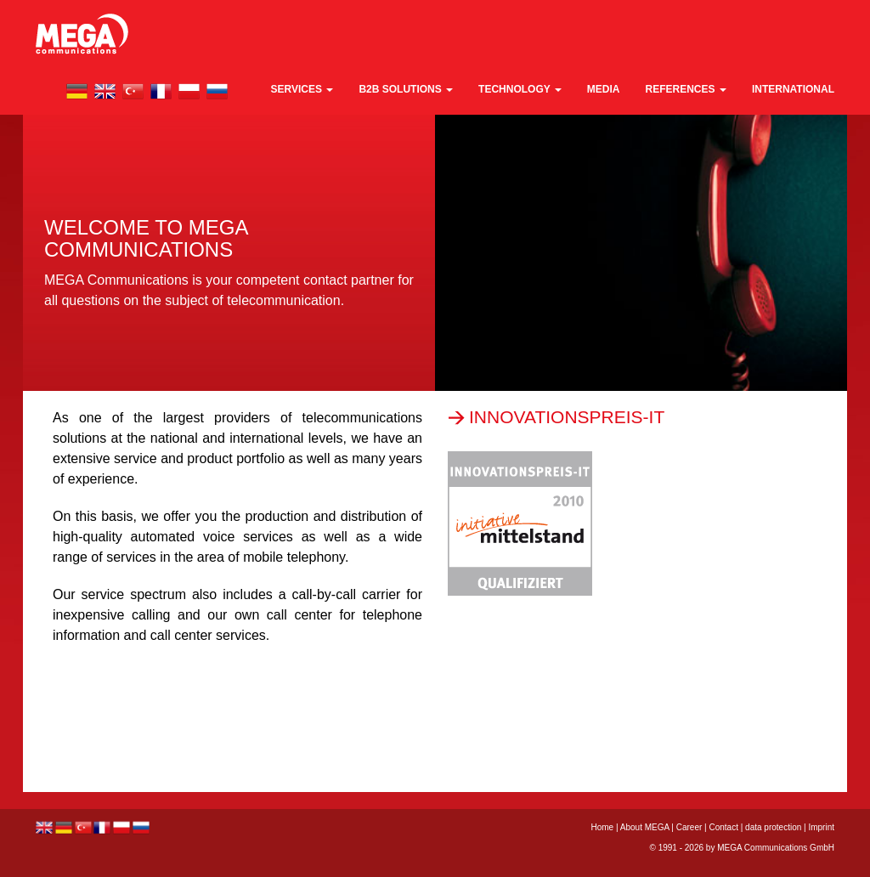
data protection (773, 827)
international (793, 89)
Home (601, 827)
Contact (723, 827)
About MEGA (644, 827)
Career (689, 827)
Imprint (821, 827)
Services (302, 89)
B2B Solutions (406, 89)
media (603, 89)
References (686, 89)
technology (520, 89)
